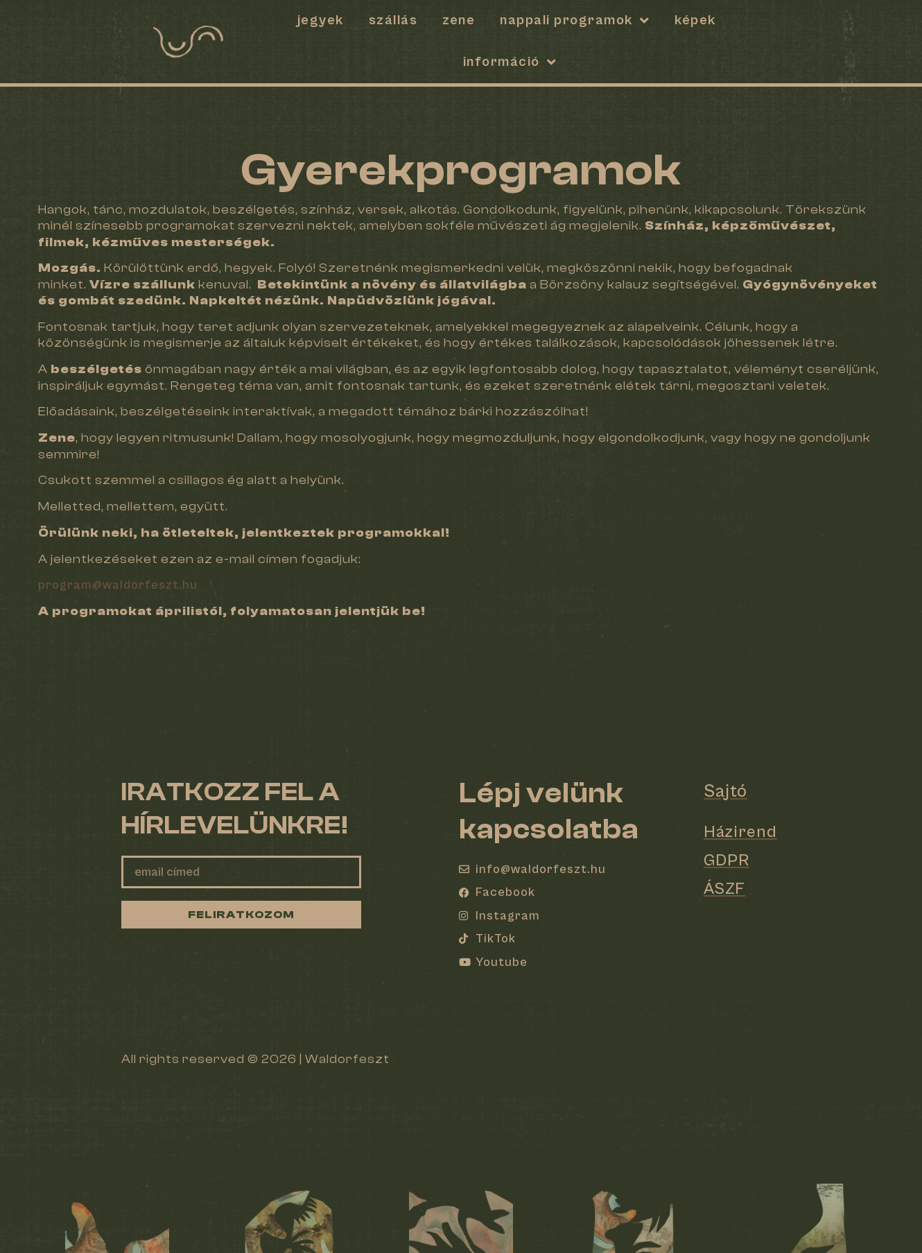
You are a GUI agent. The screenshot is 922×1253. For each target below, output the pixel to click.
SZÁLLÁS (393, 20)
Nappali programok (575, 21)
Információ (510, 62)
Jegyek (320, 20)
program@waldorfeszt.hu (118, 585)
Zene (458, 20)
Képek (695, 20)
